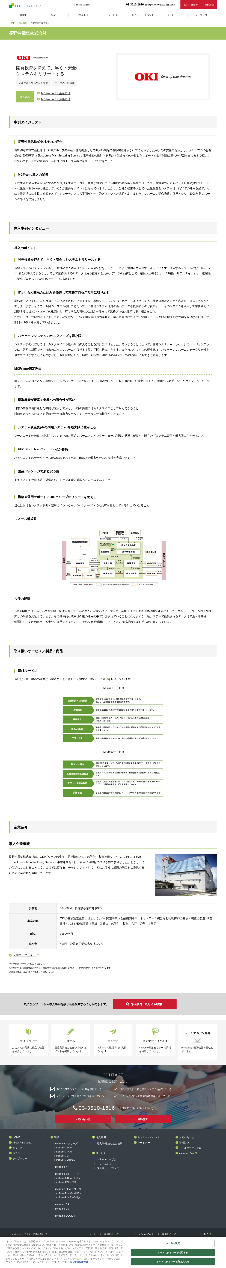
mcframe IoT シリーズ (67, 1174)
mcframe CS (62, 1208)
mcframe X (61, 1167)
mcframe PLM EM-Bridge (68, 1197)
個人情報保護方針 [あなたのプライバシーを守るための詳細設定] (79, 1262)
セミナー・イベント (149, 1137)
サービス (101, 1153)
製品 (56, 1137)
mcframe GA (62, 1204)
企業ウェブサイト (24, 955)
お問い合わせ (191, 4)
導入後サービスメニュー (110, 1168)
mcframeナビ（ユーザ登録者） (28, 1234)
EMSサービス (96, 679)
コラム (16, 1153)
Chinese (78, 5)
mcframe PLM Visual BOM (68, 1193)
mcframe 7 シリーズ (66, 1143)
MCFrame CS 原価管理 (55, 99)
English (86, 5)
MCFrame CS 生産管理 (55, 93)
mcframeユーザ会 (106, 1159)
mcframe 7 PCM (64, 1152)
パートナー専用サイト (104, 1234)
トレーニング (104, 1164)
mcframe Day (186, 1153)
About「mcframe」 (23, 1142)
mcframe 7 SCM (64, 1148)
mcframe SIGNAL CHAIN (68, 1178)
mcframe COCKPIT (66, 1215)
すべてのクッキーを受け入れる (173, 1261)
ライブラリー (20, 1158)
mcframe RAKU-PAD (66, 1182)
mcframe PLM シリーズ (68, 1189)
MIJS (205, 1234)
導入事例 (23, 23)
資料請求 (209, 4)
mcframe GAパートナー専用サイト (156, 1234)
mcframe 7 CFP (63, 1156)
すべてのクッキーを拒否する (173, 1252)
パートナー (144, 1142)
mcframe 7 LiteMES (65, 1160)
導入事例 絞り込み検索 (146, 1004)
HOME (12, 23)
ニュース (17, 1148)
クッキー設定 (173, 1243)
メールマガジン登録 (190, 1148)
